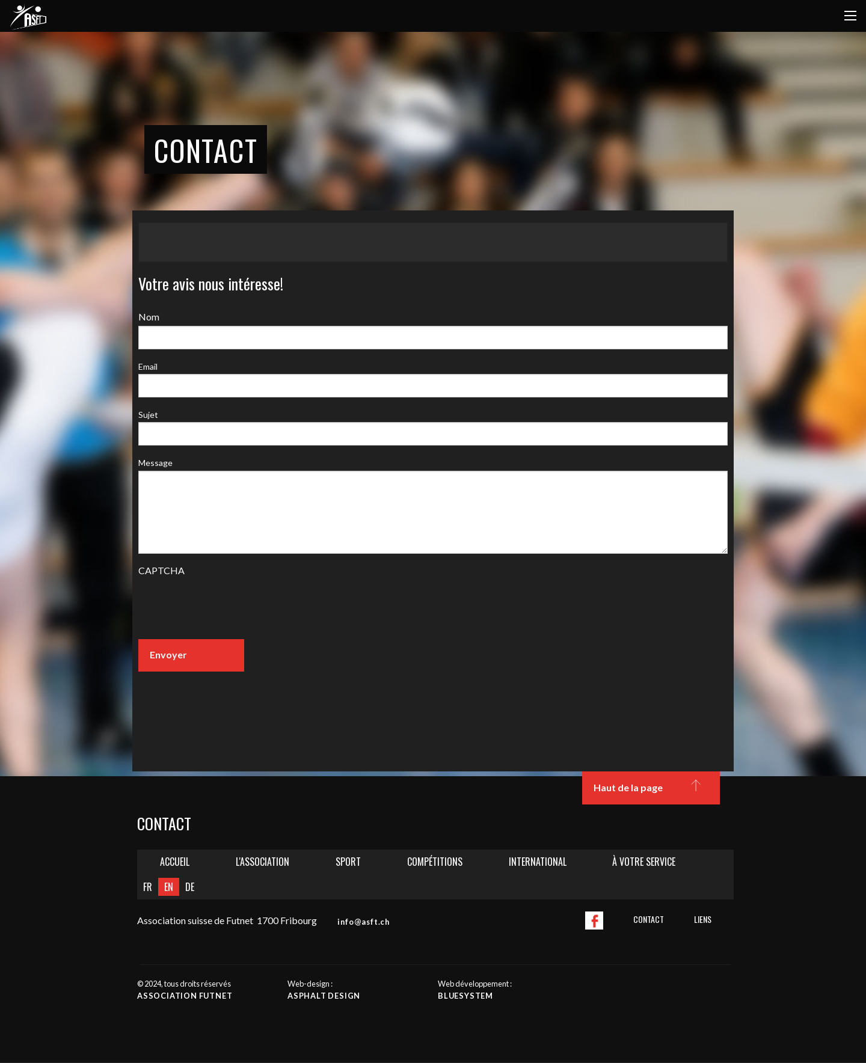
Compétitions (434, 861)
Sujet (148, 414)
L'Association (262, 861)
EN (168, 887)
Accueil (174, 861)
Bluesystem (465, 995)
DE (189, 887)
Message (155, 463)
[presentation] (229, 606)
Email (148, 366)
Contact (648, 919)
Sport (348, 861)
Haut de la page (651, 788)
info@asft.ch (363, 922)
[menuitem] (175, 862)
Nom (148, 316)
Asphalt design (323, 995)
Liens (702, 919)
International (538, 861)
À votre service (643, 861)
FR (147, 887)
